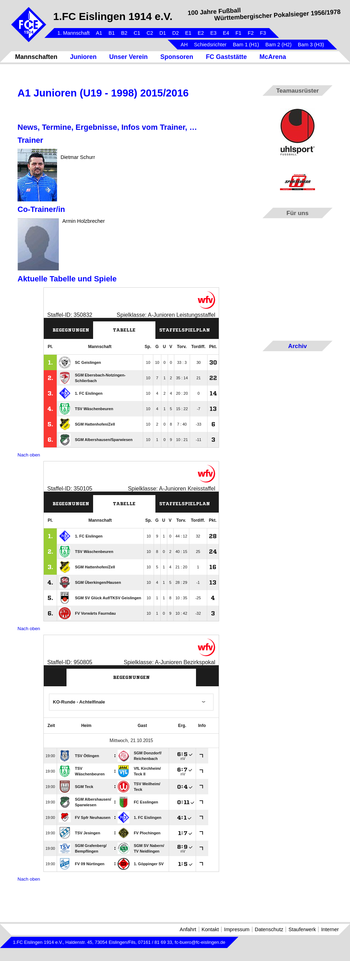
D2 (175, 33)
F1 (238, 33)
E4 (226, 33)
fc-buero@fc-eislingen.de (200, 942)
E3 (213, 33)
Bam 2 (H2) (278, 44)
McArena (272, 56)
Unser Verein (128, 56)
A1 (99, 33)
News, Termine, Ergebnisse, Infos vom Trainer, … (107, 127)
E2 (201, 33)
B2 (124, 33)
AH (184, 44)
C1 (137, 33)
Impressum (236, 929)
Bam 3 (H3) (311, 44)
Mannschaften (36, 56)
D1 (162, 33)
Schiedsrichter (210, 44)
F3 (263, 33)
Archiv (297, 345)
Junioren (83, 56)
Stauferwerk (302, 929)
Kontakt (210, 929)
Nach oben (29, 455)
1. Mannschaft (73, 33)
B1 (111, 33)
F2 (251, 33)
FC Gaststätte (226, 56)
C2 (150, 33)
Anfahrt (188, 929)
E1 (188, 33)
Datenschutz (269, 929)
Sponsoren (176, 56)
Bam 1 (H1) (246, 44)
